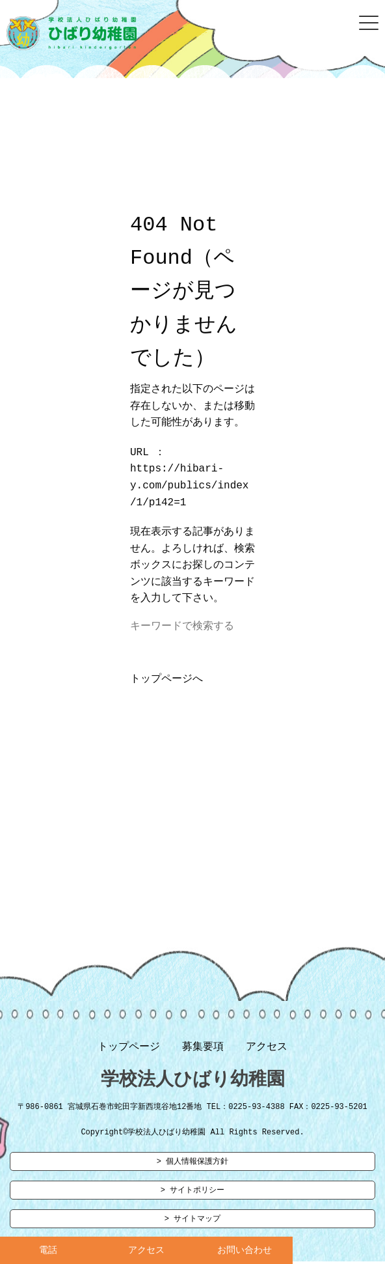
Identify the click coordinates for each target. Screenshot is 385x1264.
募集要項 (203, 1050)
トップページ (129, 1050)
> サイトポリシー (192, 1195)
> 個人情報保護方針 (192, 1166)
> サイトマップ (192, 1225)
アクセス (266, 1050)
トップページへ (166, 682)
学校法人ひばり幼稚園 (193, 1083)
